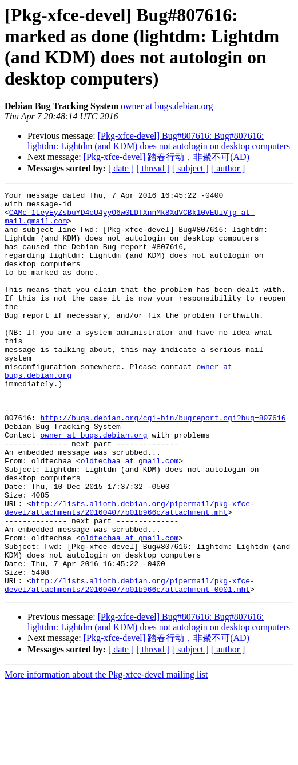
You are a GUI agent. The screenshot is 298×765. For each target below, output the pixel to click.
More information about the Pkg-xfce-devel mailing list (106, 755)
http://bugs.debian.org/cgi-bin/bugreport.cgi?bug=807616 (162, 464)
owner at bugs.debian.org (167, 106)
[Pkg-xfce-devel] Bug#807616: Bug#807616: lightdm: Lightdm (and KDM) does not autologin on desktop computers (158, 141)
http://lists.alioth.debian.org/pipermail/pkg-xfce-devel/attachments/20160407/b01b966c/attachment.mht (130, 572)
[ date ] (121, 168)
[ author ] (228, 168)
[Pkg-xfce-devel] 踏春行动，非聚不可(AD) (166, 157)
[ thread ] (153, 168)
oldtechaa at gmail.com (130, 515)
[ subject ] (190, 168)
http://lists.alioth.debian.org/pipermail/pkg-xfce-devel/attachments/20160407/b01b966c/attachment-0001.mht (130, 664)
